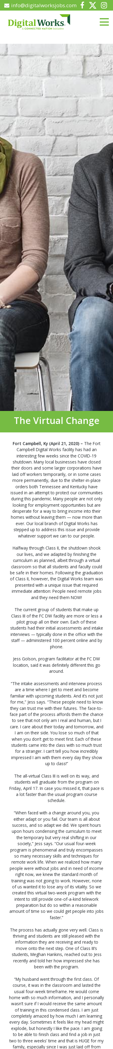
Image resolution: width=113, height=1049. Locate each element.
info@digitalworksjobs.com (40, 5)
